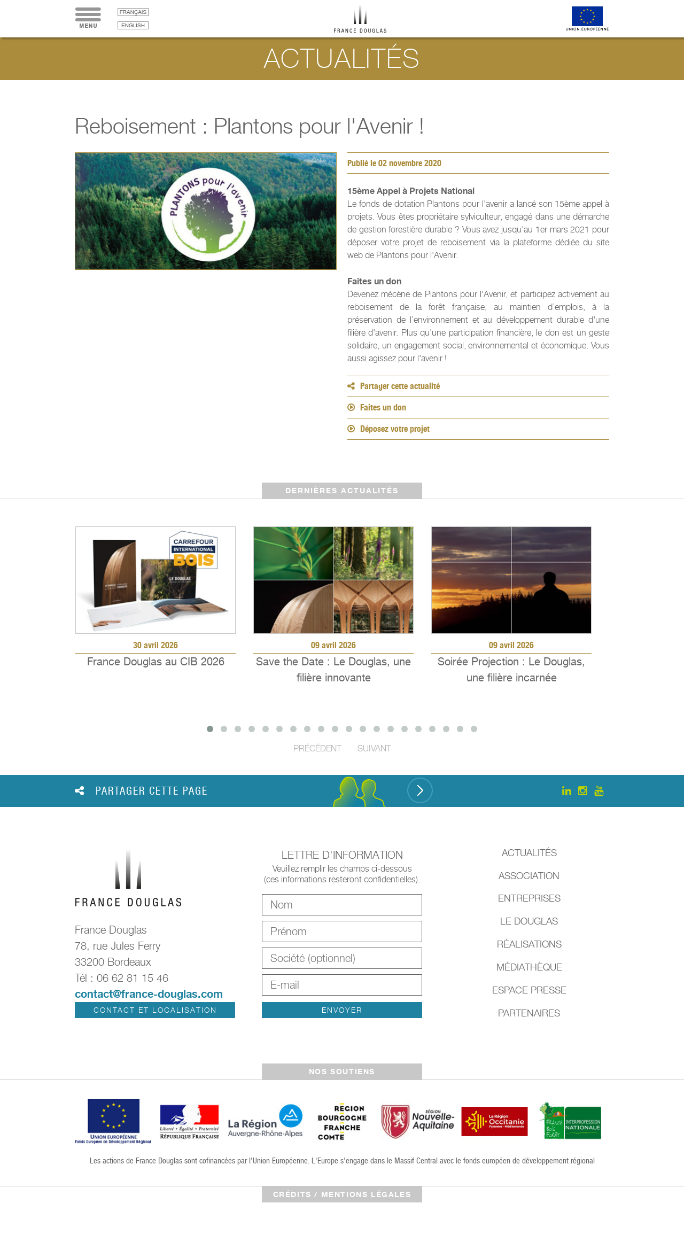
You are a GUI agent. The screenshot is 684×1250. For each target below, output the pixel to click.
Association (529, 875)
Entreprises (529, 898)
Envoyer (342, 1009)
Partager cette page (141, 791)
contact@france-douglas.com (149, 993)
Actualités (529, 852)
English (133, 25)
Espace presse (529, 990)
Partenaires (529, 1013)
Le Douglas (529, 921)
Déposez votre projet (388, 429)
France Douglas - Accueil (368, 19)
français (133, 12)
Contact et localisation (155, 1009)
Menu (88, 18)
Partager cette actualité (393, 386)
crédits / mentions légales (342, 1194)
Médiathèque (529, 967)
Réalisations (529, 944)
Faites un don (376, 407)
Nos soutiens (342, 1071)
